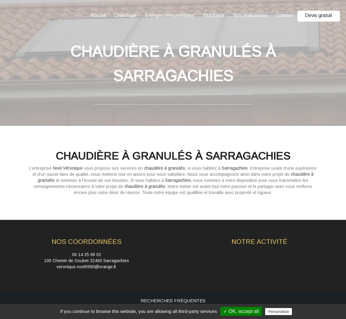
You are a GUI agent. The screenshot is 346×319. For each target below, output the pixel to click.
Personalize (278, 311)
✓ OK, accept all (241, 311)
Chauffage (125, 15)
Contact (284, 15)
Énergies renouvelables (169, 15)
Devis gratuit (318, 15)
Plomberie (213, 15)
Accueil (98, 15)
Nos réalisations (250, 15)
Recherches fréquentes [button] (173, 300)
